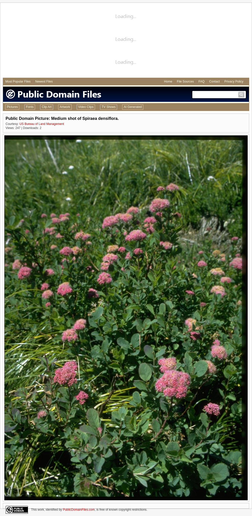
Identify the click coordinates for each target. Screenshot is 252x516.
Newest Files (44, 81)
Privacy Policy (233, 81)
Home (168, 81)
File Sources (185, 81)
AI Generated (133, 107)
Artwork (65, 107)
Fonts (30, 107)
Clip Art (47, 107)
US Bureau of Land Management (42, 124)
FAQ (201, 81)
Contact (214, 81)
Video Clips (85, 107)
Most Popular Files (17, 81)
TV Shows (109, 107)
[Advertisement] (126, 40)
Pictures (12, 107)
